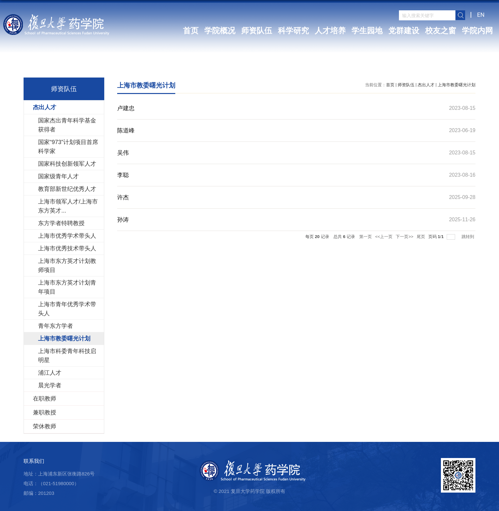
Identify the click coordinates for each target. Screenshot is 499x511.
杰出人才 (426, 84)
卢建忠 (126, 108)
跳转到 (468, 236)
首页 (191, 30)
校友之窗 (440, 30)
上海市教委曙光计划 (456, 84)
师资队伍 (256, 30)
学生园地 (366, 30)
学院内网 (477, 30)
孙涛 (123, 219)
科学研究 (293, 30)
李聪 (123, 175)
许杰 (123, 197)
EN (480, 14)
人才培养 (330, 30)
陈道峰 (126, 130)
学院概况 (219, 30)
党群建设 (403, 30)
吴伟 (123, 153)
